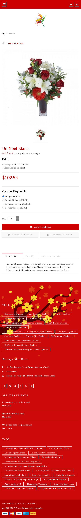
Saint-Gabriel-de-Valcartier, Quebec (21, 340)
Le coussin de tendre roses (17, 470)
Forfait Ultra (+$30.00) (14, 208)
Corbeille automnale (65, 475)
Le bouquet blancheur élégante (19, 488)
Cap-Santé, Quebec (66, 331)
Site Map (21, 504)
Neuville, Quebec (62, 314)
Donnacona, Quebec (13, 314)
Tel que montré (11, 196)
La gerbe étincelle (41, 475)
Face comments (50, 256)
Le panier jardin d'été (14, 452)
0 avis (16, 153)
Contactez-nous (9, 504)
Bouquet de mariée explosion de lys (21, 479)
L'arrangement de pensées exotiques (53, 470)
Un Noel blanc (16, 43)
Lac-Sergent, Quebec (38, 314)
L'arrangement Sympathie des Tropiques (23, 448)
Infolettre (31, 504)
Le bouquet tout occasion (43, 452)
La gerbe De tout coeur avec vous (56, 488)
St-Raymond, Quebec (61, 336)
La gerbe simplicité (51, 457)
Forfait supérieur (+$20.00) (16, 204)
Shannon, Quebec (12, 336)
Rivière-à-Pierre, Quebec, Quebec (20, 345)
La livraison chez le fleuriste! (16, 402)
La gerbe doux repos (64, 484)
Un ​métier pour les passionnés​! (17, 424)
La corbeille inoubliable (55, 479)
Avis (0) (29, 256)
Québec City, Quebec (36, 336)
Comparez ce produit (59, 235)
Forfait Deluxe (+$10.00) (15, 200)
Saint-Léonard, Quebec (15, 327)
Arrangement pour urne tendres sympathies (25, 466)
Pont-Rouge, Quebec (14, 318)
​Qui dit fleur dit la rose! (13, 413)
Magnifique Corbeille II (15, 475)
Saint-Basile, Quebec (57, 323)
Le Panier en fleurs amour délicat (20, 457)
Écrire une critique (31, 153)
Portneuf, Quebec (38, 318)
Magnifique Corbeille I (37, 484)
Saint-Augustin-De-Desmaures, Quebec (23, 323)
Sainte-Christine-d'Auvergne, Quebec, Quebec (26, 349)
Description (12, 256)
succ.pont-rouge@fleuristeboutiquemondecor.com (30, 375)
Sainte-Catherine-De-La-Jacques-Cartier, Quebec (28, 331)
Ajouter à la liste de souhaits (20, 235)
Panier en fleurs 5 (12, 484)
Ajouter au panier (40, 226)
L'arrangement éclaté (59, 448)
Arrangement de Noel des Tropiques (22, 461)
